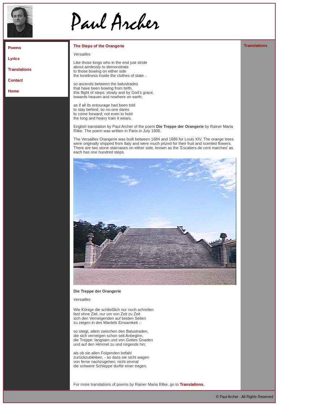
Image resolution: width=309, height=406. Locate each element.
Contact (15, 80)
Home (13, 91)
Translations (19, 69)
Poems (14, 48)
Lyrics (14, 58)
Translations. (192, 384)
